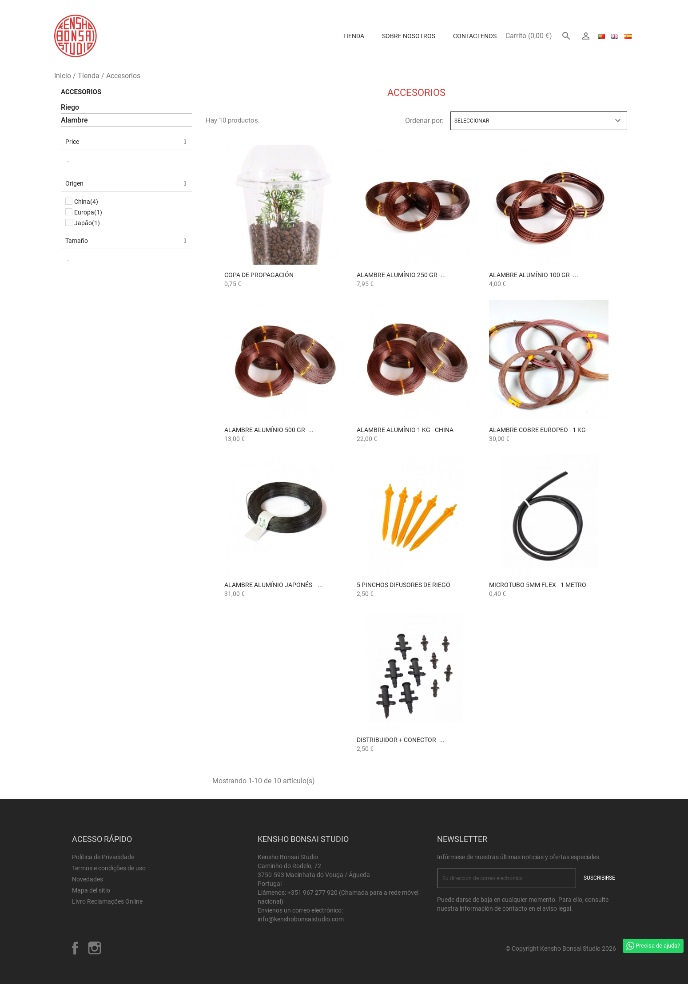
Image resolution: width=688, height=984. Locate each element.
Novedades (87, 879)
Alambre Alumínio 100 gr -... (533, 274)
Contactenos (475, 36)
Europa (88, 212)
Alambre (74, 120)
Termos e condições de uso (109, 868)
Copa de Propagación (259, 274)
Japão (87, 222)
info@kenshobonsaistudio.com (301, 919)
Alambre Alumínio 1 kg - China (405, 429)
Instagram (94, 948)
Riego (70, 107)
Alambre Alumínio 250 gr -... (401, 274)
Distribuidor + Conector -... (401, 739)
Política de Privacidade (103, 857)
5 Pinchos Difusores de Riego (403, 584)
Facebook (75, 948)
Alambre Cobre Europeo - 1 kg (537, 429)
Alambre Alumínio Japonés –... (273, 584)
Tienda (353, 36)
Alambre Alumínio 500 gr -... (269, 429)
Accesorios (81, 92)
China (86, 201)
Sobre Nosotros (408, 36)
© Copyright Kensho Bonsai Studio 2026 (560, 948)
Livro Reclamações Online (107, 901)
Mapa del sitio (91, 890)
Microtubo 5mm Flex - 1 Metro (537, 584)
